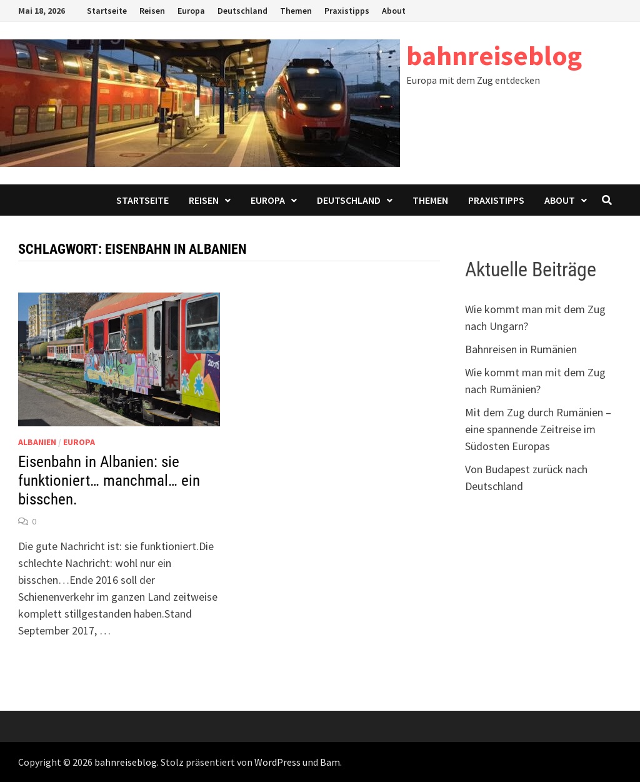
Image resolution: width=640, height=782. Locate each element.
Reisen (152, 10)
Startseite (107, 10)
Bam (330, 762)
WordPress (277, 762)
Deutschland (243, 10)
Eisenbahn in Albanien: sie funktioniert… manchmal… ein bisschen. (109, 480)
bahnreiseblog (494, 55)
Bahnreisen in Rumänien (521, 349)
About (394, 10)
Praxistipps (346, 10)
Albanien (37, 442)
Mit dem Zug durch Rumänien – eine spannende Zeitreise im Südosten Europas (538, 429)
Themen (296, 10)
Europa (191, 10)
